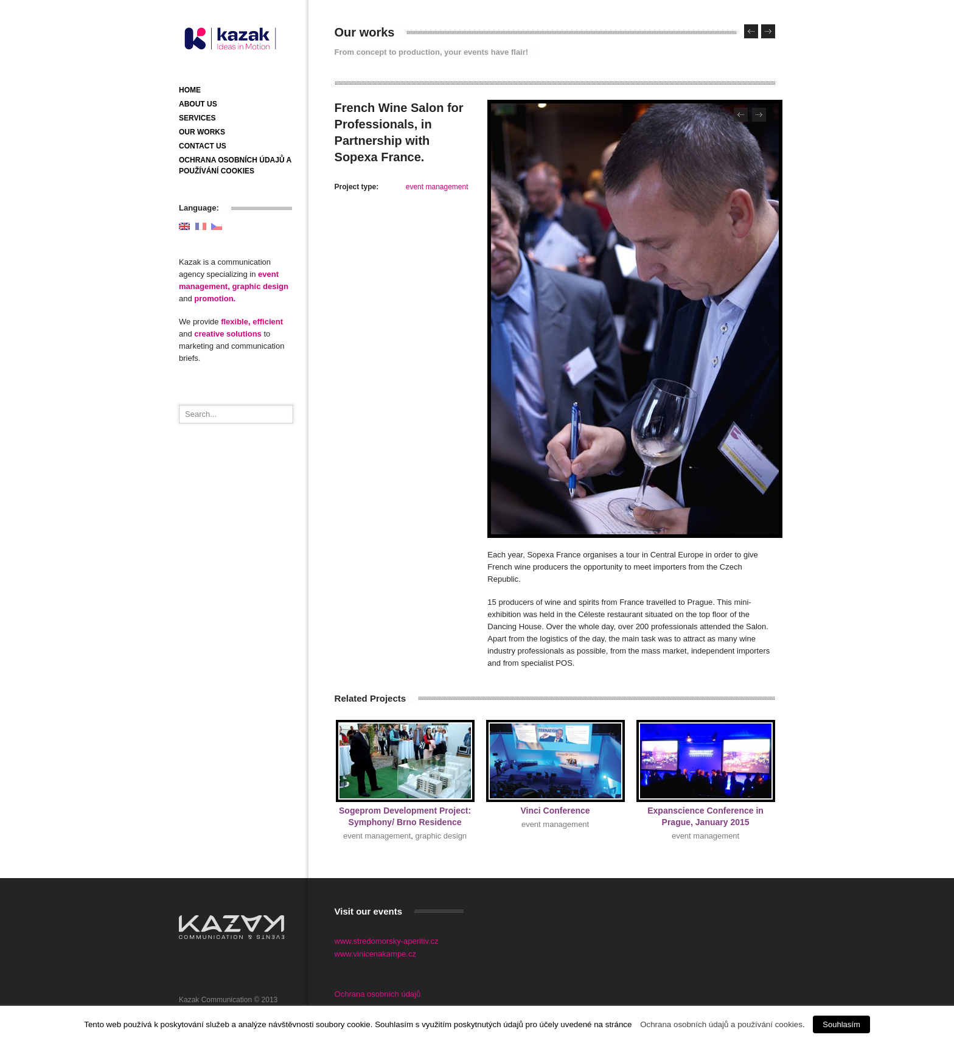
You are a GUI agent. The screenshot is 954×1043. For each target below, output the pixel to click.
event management (437, 187)
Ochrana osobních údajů (378, 994)
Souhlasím (841, 1024)
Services (197, 118)
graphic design (441, 835)
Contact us (202, 146)
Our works (202, 132)
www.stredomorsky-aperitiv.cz (387, 941)
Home (190, 90)
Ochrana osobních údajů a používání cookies (721, 1024)
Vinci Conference (555, 810)
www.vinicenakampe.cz (375, 953)
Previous (741, 115)
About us (198, 104)
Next (759, 115)
